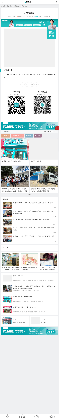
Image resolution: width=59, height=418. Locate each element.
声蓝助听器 (34, 301)
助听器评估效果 (36, 161)
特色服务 (16, 6)
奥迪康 (43, 312)
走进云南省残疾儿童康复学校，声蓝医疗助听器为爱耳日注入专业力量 (33, 203)
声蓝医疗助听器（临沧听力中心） (12, 161)
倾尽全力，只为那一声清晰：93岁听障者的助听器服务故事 (48, 270)
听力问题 (30, 312)
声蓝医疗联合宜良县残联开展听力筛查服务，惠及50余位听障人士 (32, 219)
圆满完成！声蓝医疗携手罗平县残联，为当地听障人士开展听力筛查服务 (33, 236)
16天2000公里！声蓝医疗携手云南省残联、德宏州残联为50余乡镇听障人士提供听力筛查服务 (14, 191)
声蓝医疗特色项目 (39, 280)
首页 (4, 6)
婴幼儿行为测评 (18, 275)
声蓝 (33, 291)
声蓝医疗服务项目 (28, 280)
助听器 (24, 291)
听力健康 (29, 291)
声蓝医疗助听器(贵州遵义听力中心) (24, 307)
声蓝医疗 (38, 291)
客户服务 (9, 6)
